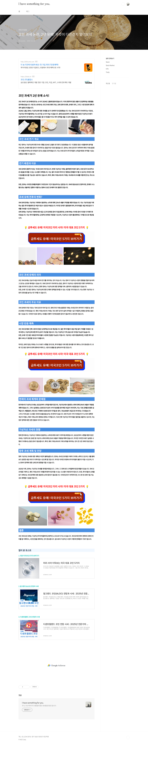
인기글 (114, 83)
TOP (128, 766)
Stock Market (110, 65)
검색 (123, 4)
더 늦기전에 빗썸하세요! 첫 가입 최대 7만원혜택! (40, 64)
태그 (27, 11)
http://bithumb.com (27, 62)
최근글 (108, 83)
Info (107, 69)
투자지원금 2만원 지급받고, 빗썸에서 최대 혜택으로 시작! (40, 67)
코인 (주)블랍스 (27, 79)
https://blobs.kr (26, 76)
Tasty (107, 72)
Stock (108, 62)
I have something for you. (34, 4)
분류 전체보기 (110, 58)
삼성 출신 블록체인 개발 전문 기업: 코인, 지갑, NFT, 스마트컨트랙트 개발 (46, 82)
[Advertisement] (56, 105)
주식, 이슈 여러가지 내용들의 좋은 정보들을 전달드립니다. (39, 734)
